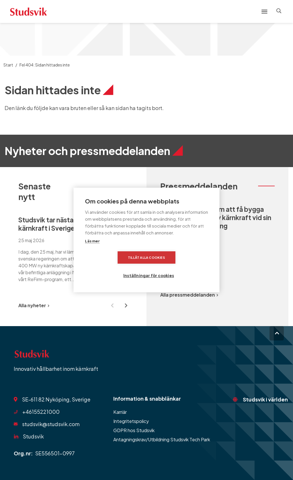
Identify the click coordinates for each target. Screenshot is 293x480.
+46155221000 (41, 411)
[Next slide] (126, 305)
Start (8, 64)
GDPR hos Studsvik (134, 430)
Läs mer (92, 250)
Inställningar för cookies (182, 266)
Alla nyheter (33, 305)
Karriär (120, 412)
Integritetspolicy (131, 421)
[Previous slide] (112, 305)
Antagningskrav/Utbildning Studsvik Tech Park (161, 439)
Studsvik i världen (265, 399)
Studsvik (33, 436)
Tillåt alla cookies (113, 267)
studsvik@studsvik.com (51, 424)
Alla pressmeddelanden (189, 295)
